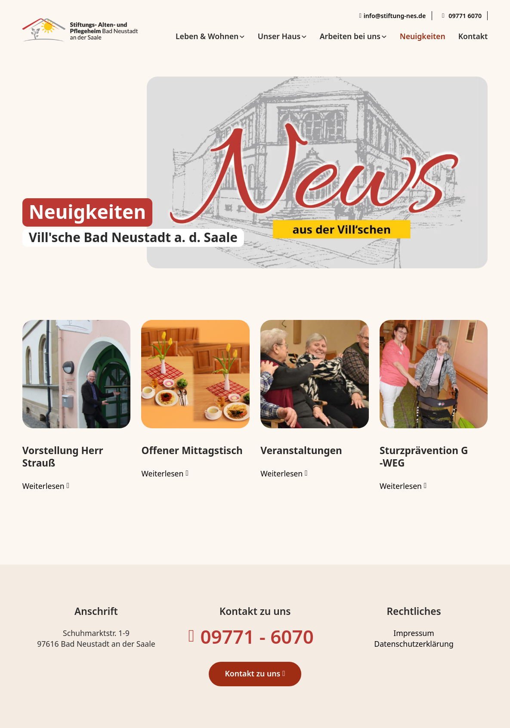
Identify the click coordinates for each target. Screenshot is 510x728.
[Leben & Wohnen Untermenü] (242, 37)
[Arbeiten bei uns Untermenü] (384, 37)
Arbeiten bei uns (350, 36)
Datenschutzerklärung (413, 644)
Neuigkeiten (422, 36)
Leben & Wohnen (207, 36)
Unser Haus (279, 36)
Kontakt (473, 36)
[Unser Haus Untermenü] (304, 37)
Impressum (413, 633)
